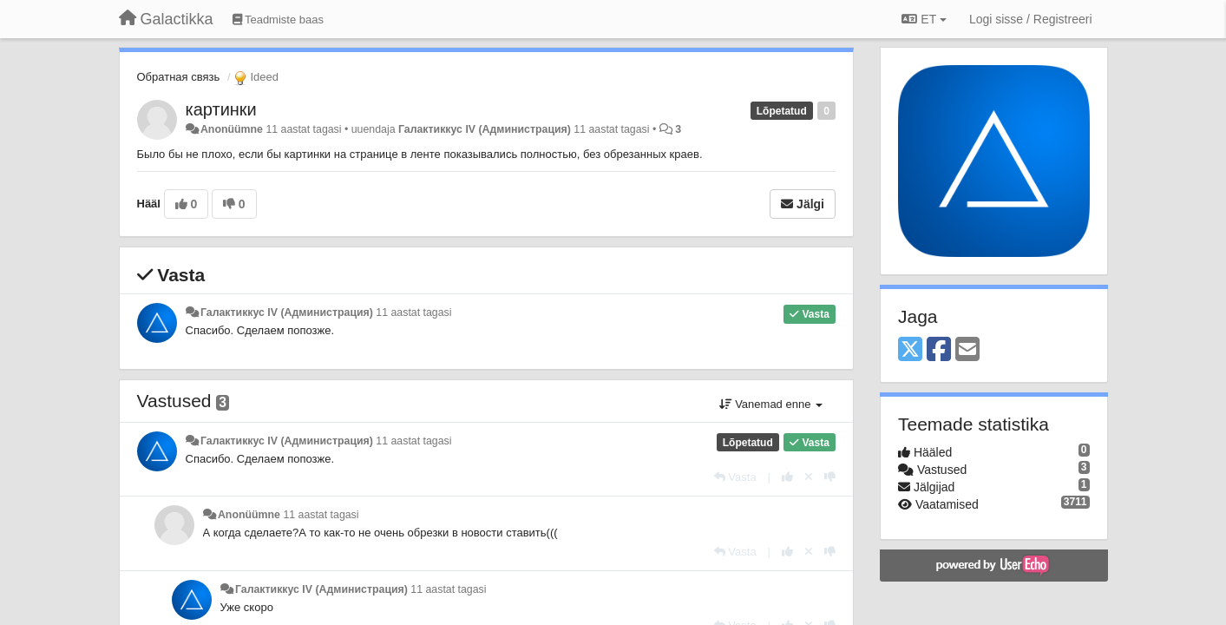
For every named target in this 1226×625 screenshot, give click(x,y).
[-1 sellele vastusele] (830, 477)
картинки (221, 109)
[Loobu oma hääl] (808, 477)
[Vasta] (735, 477)
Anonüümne (231, 129)
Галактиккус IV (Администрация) (484, 129)
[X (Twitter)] (910, 350)
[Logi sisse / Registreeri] (1030, 19)
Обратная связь (178, 76)
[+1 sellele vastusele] (787, 477)
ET (923, 19)
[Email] (967, 350)
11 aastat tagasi (413, 312)
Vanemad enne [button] (771, 404)
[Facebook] (939, 350)
